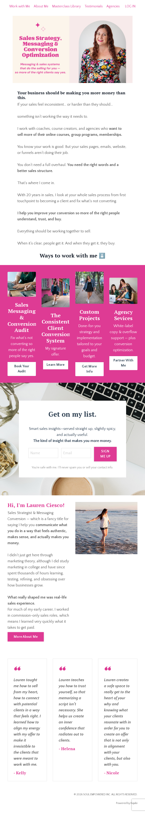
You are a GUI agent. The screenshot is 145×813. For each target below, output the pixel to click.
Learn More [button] (55, 365)
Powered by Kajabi (126, 803)
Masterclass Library (66, 6)
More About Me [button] (26, 637)
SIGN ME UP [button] (105, 454)
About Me (41, 6)
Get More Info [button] (89, 369)
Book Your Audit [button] (21, 368)
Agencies (113, 6)
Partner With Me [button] (123, 363)
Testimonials (94, 6)
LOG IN (130, 6)
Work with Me (19, 6)
